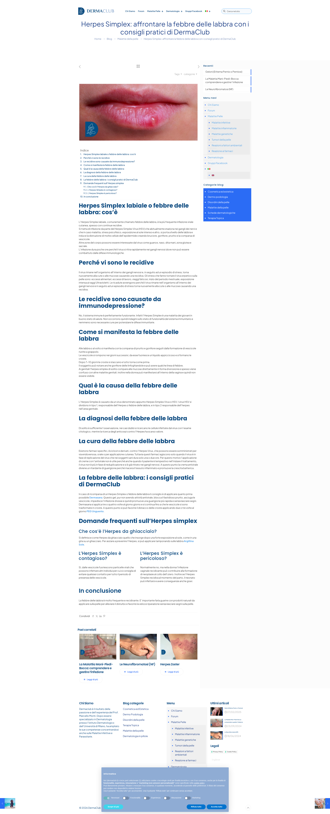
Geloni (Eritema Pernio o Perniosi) (223, 71)
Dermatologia (215, 157)
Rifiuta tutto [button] (196, 807)
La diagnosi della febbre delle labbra (102, 172)
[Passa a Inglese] (230, 175)
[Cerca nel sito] (236, 11)
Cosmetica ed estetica (220, 191)
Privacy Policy (218, 752)
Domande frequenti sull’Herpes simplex (104, 183)
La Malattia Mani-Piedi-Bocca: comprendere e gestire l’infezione (96, 668)
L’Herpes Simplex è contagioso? (102, 190)
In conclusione (91, 196)
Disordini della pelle (218, 202)
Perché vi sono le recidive (97, 157)
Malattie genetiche (222, 133)
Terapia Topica (216, 218)
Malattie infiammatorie (224, 128)
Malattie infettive (221, 122)
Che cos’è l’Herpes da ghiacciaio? (102, 186)
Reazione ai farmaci (222, 150)
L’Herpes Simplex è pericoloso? (102, 193)
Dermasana (95, 497)
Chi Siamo (213, 104)
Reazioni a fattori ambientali (227, 145)
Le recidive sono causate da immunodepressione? (109, 161)
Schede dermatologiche (221, 212)
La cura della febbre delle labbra (100, 176)
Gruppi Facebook (218, 163)
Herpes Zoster (170, 664)
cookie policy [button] (199, 783)
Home (97, 38)
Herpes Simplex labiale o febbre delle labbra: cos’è (110, 154)
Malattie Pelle (215, 116)
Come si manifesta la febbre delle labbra (104, 165)
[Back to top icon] (248, 807)
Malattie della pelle (127, 38)
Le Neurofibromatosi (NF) (137, 664)
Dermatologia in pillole (135, 736)
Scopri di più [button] (113, 807)
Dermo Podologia (133, 714)
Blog (109, 38)
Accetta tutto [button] (216, 807)
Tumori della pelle (221, 139)
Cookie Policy (232, 752)
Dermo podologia (218, 196)
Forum (211, 110)
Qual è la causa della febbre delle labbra (104, 168)
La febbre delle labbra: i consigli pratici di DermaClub (111, 179)
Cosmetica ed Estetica (135, 708)
